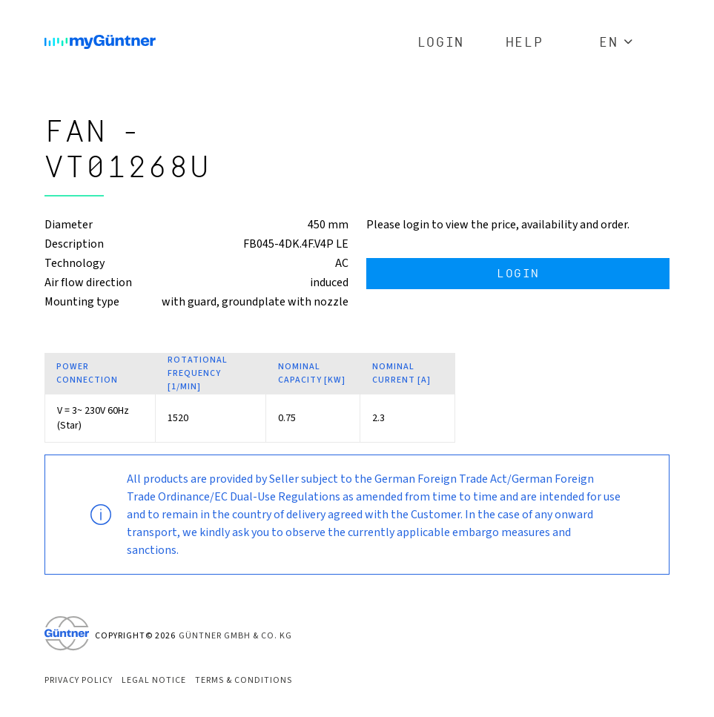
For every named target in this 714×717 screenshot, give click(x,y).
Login (440, 42)
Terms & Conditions (243, 680)
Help (524, 42)
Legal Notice (154, 680)
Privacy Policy (78, 680)
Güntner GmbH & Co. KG (235, 636)
